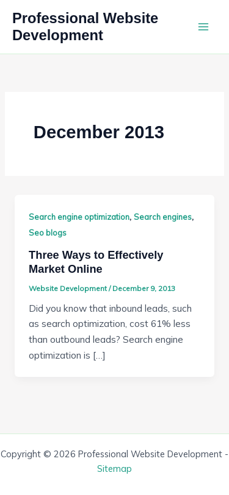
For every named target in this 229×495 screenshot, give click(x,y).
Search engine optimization (79, 217)
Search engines (163, 217)
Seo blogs (48, 232)
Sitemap (114, 468)
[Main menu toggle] (204, 26)
